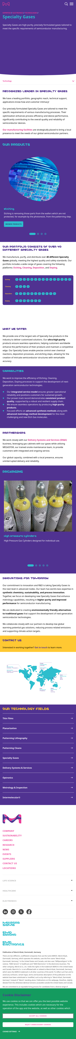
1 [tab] (30, 236)
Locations (9, 868)
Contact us (10, 863)
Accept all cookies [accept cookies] (38, 1016)
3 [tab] (41, 236)
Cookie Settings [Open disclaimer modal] (10, 1031)
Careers (8, 840)
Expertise (7, 13)
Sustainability (12, 835)
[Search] (66, 4)
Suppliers (9, 859)
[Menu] (71, 4)
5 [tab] (47, 568)
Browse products (14, 224)
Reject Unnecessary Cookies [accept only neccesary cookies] (38, 1025)
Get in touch (41, 647)
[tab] (38, 880)
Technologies (31, 13)
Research (8, 845)
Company (8, 831)
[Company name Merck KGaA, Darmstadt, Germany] (6, 4)
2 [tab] (38, 236)
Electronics (18, 13)
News (6, 849)
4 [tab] (45, 236)
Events (7, 854)
